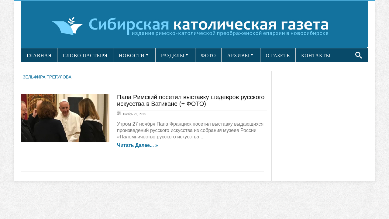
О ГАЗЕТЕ (278, 55)
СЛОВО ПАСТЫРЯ (85, 55)
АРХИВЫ (238, 55)
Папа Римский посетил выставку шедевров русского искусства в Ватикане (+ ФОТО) (190, 100)
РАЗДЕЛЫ (172, 55)
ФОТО (208, 55)
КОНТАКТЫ (315, 55)
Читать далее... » (137, 145)
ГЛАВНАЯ (39, 55)
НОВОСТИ (132, 55)
